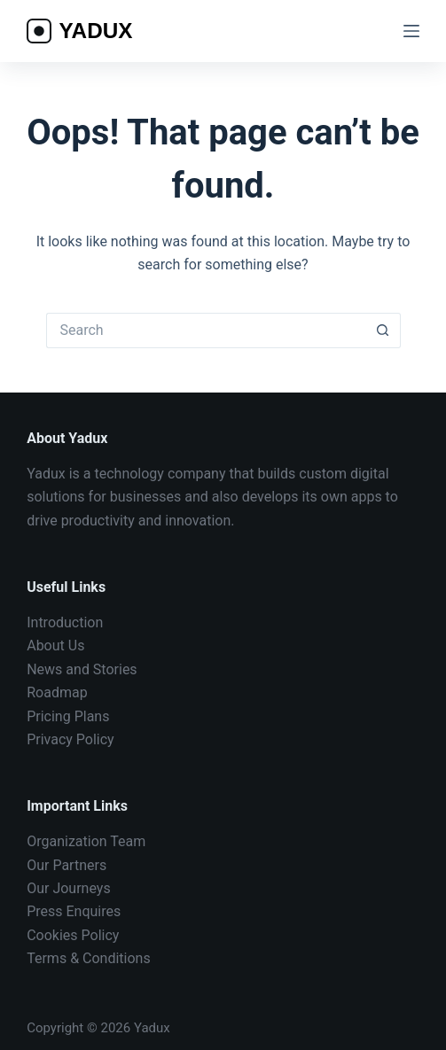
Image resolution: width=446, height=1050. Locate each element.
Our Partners (66, 865)
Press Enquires (74, 911)
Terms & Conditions (89, 958)
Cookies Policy (73, 935)
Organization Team (86, 841)
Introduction (65, 622)
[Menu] (411, 31)
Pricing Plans (68, 716)
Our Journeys (68, 888)
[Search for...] (205, 330)
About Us (55, 645)
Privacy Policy (70, 739)
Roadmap (57, 692)
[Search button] (383, 330)
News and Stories (82, 669)
